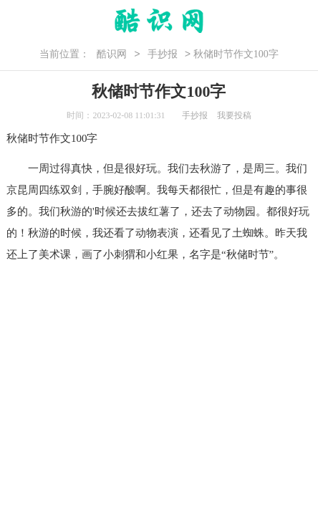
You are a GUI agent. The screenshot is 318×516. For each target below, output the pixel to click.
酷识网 (112, 54)
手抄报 (163, 54)
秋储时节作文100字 (52, 138)
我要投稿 (234, 115)
